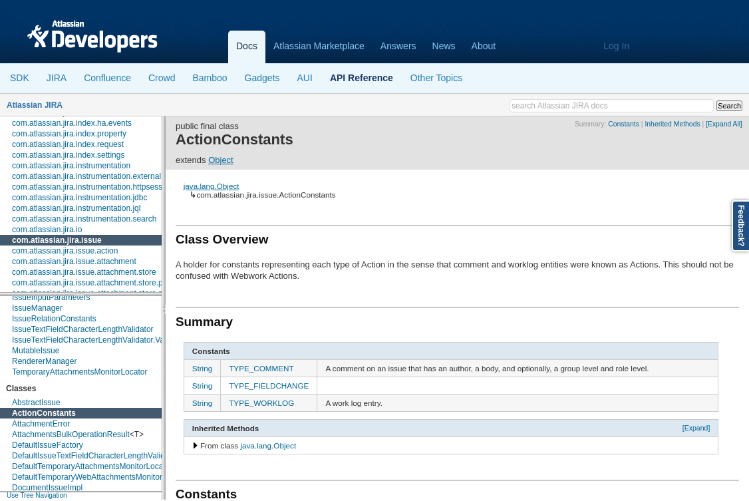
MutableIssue (35, 350)
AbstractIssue (36, 402)
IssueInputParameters (51, 297)
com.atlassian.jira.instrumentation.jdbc (79, 197)
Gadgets (262, 78)
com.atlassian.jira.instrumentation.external (86, 176)
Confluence (107, 78)
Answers (398, 46)
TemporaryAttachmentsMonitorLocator (79, 372)
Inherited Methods (672, 124)
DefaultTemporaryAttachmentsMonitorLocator (92, 466)
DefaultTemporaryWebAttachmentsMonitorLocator (100, 477)
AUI (305, 78)
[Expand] (696, 428)
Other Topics (436, 78)
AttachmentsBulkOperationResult (71, 434)
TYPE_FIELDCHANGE (269, 385)
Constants (623, 124)
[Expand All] (724, 124)
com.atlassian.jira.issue (57, 240)
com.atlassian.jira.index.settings (68, 155)
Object (220, 160)
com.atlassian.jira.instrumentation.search (84, 219)
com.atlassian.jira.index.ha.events (72, 123)
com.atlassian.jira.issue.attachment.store (84, 272)
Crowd (161, 78)
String (202, 368)
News (444, 46)
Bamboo (209, 78)
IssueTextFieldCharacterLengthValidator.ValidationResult (112, 340)
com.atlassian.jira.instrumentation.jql (76, 208)
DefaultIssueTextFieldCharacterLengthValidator (95, 455)
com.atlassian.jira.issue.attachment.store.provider (99, 282)
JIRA (57, 78)
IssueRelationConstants (54, 318)
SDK (19, 78)
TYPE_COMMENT (261, 368)
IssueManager (37, 308)
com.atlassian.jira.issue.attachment (74, 261)
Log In (616, 46)
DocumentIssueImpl (47, 487)
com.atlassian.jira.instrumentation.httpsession (92, 187)
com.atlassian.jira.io (47, 229)
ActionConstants (44, 413)
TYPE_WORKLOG (261, 403)
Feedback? (741, 226)
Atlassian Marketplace (319, 46)
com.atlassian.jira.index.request (68, 144)
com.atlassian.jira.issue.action (65, 250)
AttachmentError (41, 423)
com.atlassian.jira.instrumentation (71, 165)
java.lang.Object (211, 186)
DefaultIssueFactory (47, 445)
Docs (246, 46)
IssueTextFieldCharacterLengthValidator (83, 329)
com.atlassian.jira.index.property (69, 133)
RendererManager (44, 361)
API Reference (361, 78)
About (484, 46)
